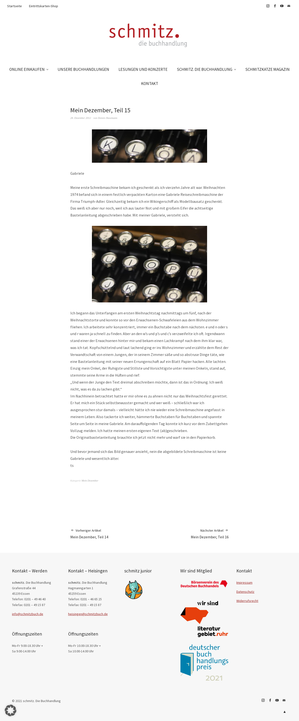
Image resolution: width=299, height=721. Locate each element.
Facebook (274, 6)
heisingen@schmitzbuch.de (88, 614)
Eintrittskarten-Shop (43, 6)
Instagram (267, 6)
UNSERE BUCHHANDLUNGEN (83, 69)
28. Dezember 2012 (80, 117)
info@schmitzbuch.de (27, 614)
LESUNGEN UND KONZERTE (143, 69)
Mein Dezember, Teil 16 (210, 533)
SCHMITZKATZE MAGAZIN (267, 69)
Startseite (14, 6)
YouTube (281, 6)
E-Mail (288, 6)
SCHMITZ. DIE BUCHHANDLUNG (204, 69)
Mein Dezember (90, 480)
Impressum (244, 582)
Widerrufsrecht (247, 601)
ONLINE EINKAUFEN (27, 69)
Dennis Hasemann (107, 117)
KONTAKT (149, 83)
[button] (10, 710)
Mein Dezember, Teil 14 (89, 533)
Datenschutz (245, 591)
